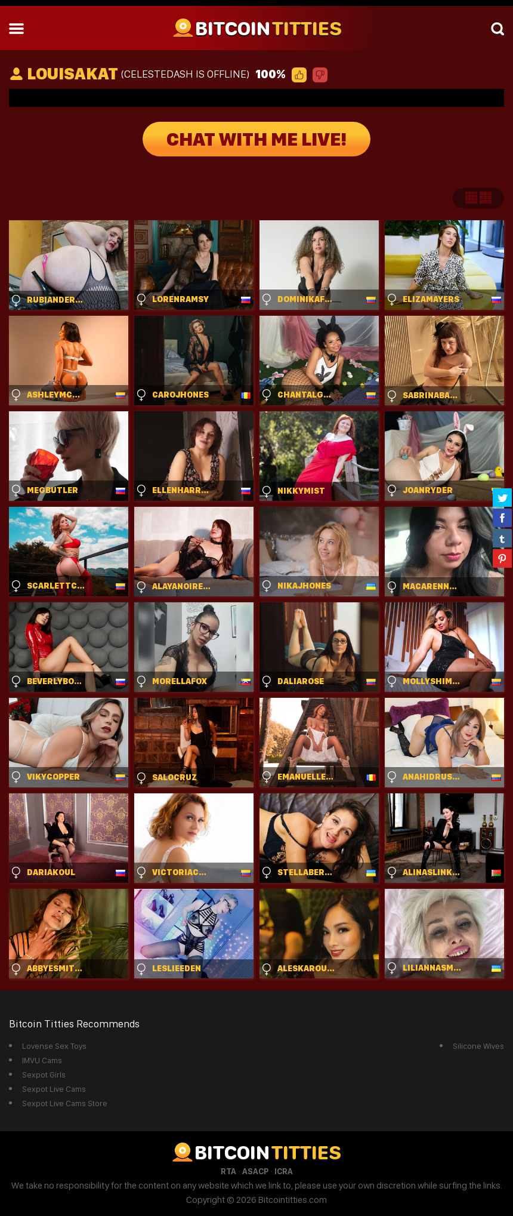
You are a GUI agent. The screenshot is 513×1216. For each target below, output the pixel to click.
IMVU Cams (42, 1060)
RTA (228, 1171)
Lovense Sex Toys (54, 1046)
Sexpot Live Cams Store (64, 1103)
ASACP (255, 1171)
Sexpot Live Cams (54, 1089)
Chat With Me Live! (256, 139)
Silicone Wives (478, 1046)
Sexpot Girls (44, 1074)
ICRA (283, 1171)
